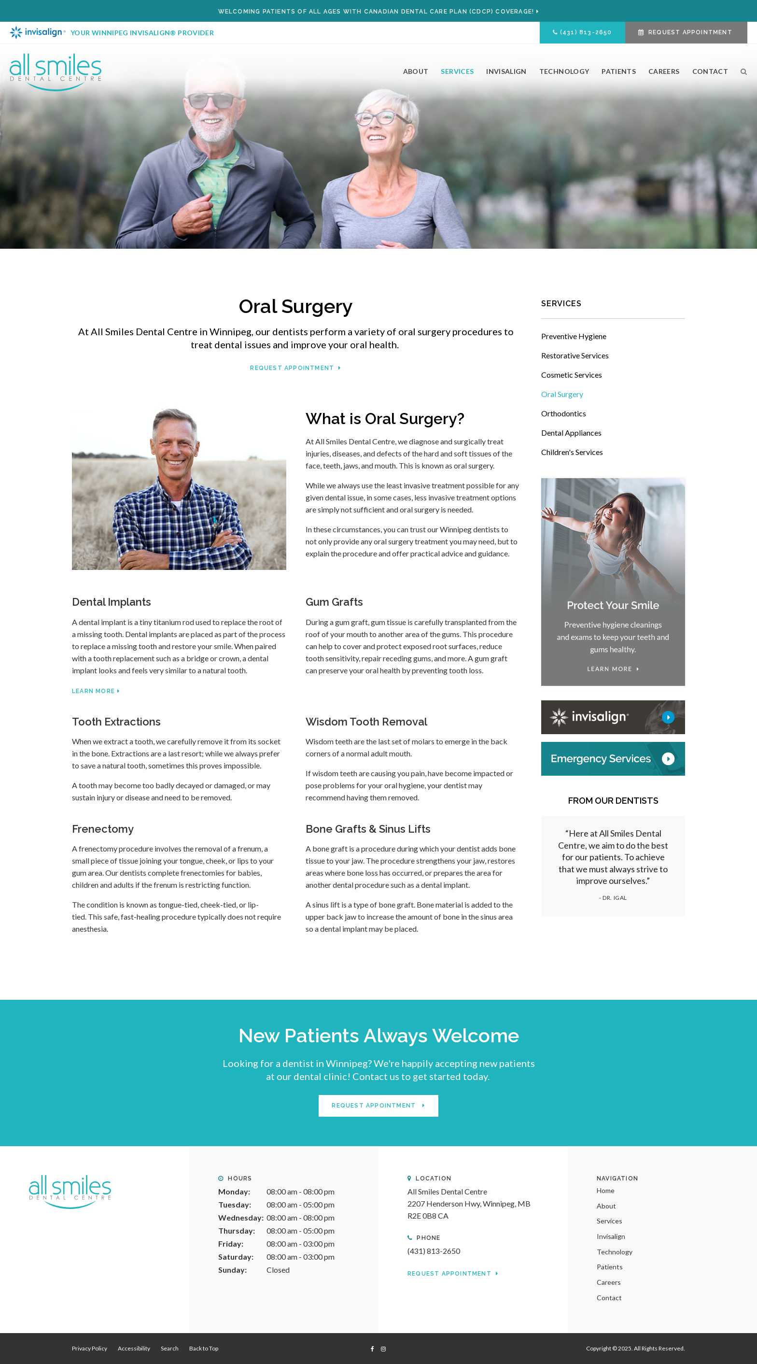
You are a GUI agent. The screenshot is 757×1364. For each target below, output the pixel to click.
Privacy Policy (89, 1348)
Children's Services (572, 451)
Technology (564, 71)
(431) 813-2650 (586, 32)
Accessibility (134, 1348)
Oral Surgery (562, 393)
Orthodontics (563, 413)
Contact (710, 71)
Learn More (93, 691)
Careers (663, 71)
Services (457, 71)
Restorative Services (575, 355)
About (416, 71)
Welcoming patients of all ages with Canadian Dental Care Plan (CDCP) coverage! (376, 11)
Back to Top (203, 1348)
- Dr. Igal (613, 897)
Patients (619, 71)
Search (740, 75)
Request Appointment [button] (690, 32)
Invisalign (506, 71)
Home (606, 1190)
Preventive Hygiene (573, 336)
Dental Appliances (571, 432)
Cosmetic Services (571, 374)
